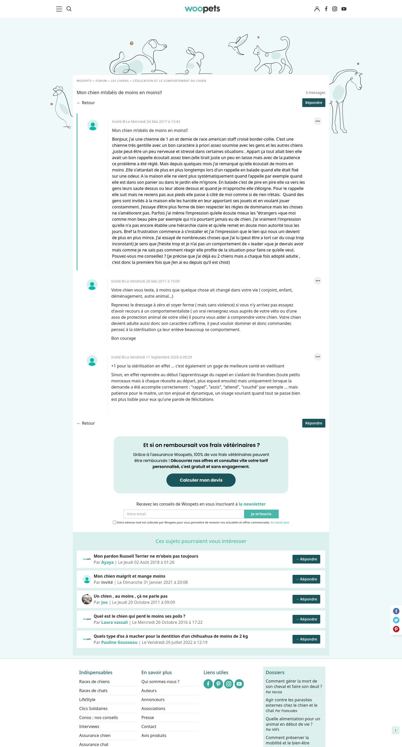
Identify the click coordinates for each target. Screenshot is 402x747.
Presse (148, 717)
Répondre (313, 102)
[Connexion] (317, 9)
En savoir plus (280, 523)
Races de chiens (94, 681)
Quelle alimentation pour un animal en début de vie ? (293, 724)
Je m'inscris (261, 514)
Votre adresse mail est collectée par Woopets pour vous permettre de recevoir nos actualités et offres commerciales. (201, 522)
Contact (149, 726)
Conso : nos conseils (98, 717)
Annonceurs (153, 699)
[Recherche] (69, 9)
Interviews (89, 726)
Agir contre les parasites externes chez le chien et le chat (292, 705)
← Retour (86, 102)
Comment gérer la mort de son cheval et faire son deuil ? (294, 686)
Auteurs (149, 690)
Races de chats (93, 690)
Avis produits (154, 735)
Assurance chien (94, 735)
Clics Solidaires (93, 708)
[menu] (60, 9)
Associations (153, 708)
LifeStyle (87, 699)
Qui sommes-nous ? (160, 681)
